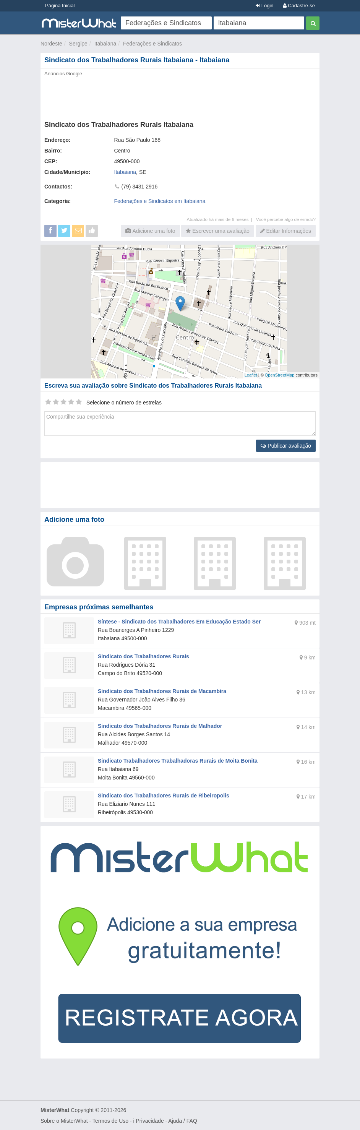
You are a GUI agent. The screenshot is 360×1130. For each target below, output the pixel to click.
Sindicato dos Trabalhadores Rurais (143, 656)
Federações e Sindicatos (152, 44)
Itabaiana (105, 44)
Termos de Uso (110, 1121)
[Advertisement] (180, 96)
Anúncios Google (63, 73)
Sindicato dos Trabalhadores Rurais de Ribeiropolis (163, 795)
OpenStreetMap (280, 375)
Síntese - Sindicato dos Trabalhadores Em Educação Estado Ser (179, 622)
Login (264, 5)
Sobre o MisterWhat (64, 1121)
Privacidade (150, 1121)
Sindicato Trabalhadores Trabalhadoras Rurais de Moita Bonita (178, 761)
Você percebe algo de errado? (286, 219)
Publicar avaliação (286, 446)
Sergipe (78, 44)
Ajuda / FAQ (182, 1121)
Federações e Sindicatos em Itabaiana (160, 201)
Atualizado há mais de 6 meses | (221, 219)
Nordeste (51, 44)
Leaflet (251, 375)
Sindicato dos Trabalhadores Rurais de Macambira (162, 691)
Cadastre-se (299, 5)
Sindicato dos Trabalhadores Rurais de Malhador (160, 726)
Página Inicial (60, 5)
